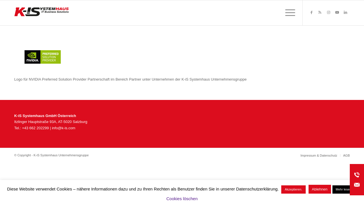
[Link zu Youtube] (337, 12)
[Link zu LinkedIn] (345, 12)
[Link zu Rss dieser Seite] (320, 12)
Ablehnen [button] (320, 189)
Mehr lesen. (344, 189)
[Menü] (288, 12)
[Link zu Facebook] (311, 12)
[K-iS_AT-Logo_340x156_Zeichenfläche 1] (41, 12)
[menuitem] (288, 12)
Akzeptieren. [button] (293, 189)
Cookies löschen (182, 198)
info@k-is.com (63, 128)
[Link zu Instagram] (328, 12)
